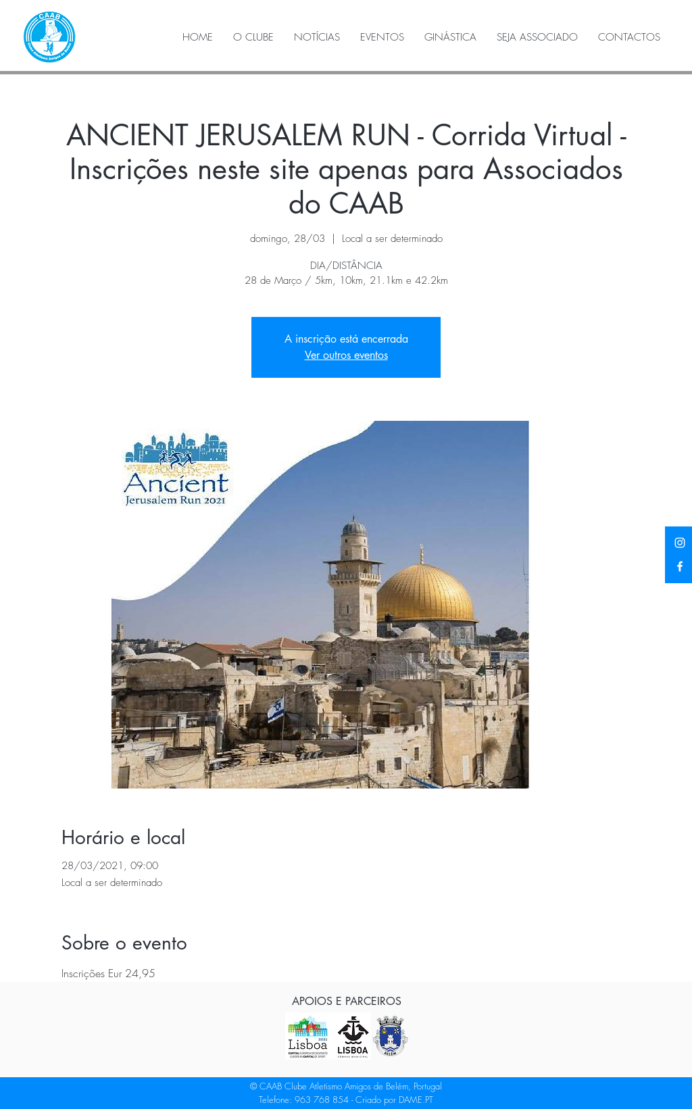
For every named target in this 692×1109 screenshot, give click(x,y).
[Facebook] (680, 566)
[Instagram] (680, 542)
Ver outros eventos (346, 355)
